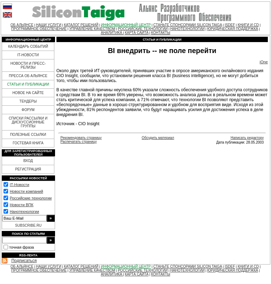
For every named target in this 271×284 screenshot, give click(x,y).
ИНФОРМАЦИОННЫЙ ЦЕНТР (126, 25)
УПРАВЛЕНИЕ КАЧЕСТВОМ (92, 29)
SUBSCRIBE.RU (28, 225)
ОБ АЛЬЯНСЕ (22, 25)
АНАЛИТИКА (112, 33)
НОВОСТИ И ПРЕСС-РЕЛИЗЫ (28, 65)
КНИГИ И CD (248, 25)
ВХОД (28, 161)
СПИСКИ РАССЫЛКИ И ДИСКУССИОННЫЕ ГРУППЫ (28, 122)
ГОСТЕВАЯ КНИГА (28, 143)
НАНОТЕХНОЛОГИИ (187, 29)
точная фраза (21, 247)
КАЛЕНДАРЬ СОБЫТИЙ (28, 46)
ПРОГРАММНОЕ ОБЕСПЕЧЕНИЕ (39, 29)
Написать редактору (247, 138)
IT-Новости (19, 184)
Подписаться (24, 260)
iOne (264, 62)
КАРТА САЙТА (137, 33)
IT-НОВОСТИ (28, 55)
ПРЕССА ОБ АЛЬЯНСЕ (28, 76)
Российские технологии (31, 198)
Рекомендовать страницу (81, 138)
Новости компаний (26, 191)
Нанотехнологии (24, 211)
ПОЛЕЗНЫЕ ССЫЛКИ (28, 135)
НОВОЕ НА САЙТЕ (28, 93)
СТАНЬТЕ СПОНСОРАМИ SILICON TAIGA (187, 25)
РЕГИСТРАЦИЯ (28, 169)
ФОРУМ (28, 110)
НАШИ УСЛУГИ (48, 25)
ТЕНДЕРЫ (28, 101)
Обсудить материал (158, 138)
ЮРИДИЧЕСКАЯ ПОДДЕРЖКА (232, 29)
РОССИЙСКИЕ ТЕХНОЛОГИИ (143, 29)
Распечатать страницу (78, 142)
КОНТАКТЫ (160, 33)
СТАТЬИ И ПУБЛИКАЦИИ (28, 84)
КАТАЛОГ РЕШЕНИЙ (81, 25)
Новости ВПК (21, 205)
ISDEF (230, 25)
